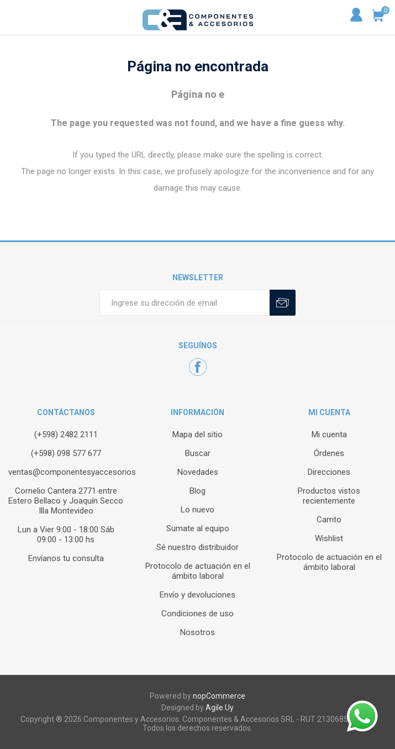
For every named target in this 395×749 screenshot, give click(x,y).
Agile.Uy (220, 707)
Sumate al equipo (197, 528)
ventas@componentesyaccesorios (72, 472)
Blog (197, 491)
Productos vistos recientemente (329, 496)
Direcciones (329, 472)
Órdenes (329, 453)
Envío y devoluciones (197, 595)
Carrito (329, 520)
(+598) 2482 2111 (66, 434)
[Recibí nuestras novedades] (184, 303)
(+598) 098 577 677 (66, 453)
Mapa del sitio (197, 434)
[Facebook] (198, 367)
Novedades (197, 472)
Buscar (197, 453)
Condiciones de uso (197, 614)
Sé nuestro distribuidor (197, 547)
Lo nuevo (197, 510)
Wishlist (329, 538)
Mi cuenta (329, 434)
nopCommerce (219, 696)
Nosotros (197, 632)
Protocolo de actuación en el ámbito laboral (197, 571)
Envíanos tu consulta (66, 558)
